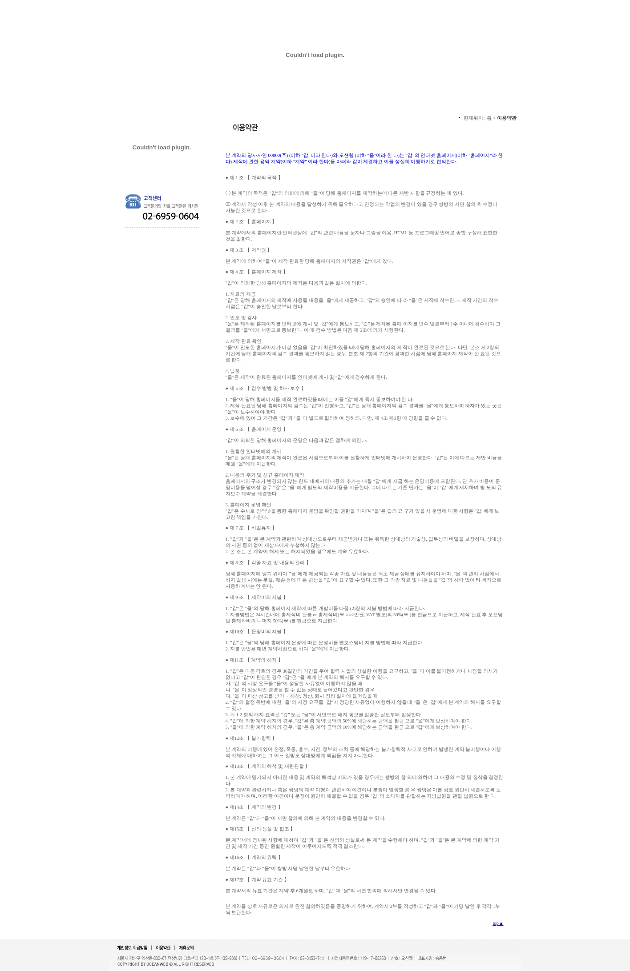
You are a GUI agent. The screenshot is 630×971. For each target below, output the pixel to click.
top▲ (498, 923)
